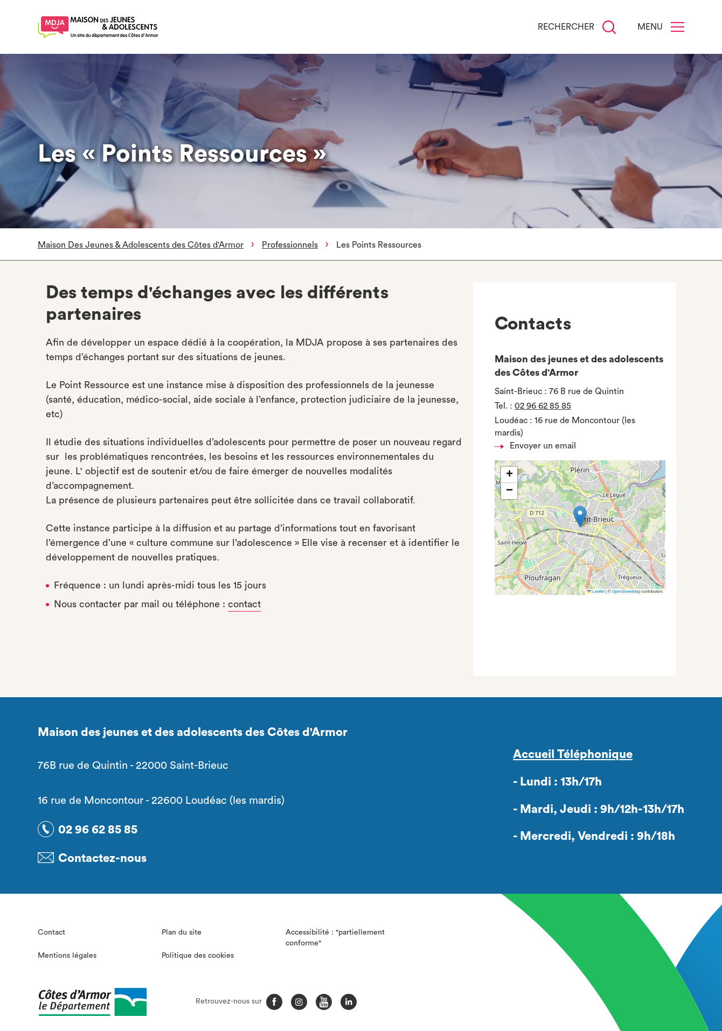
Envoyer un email (538, 445)
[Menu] (677, 27)
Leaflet (596, 591)
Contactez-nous (102, 856)
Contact (51, 931)
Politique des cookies (198, 953)
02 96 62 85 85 (543, 406)
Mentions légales (67, 953)
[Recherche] (609, 27)
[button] (580, 517)
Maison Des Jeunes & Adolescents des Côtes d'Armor (141, 245)
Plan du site (182, 931)
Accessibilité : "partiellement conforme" (335, 936)
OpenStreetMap (626, 591)
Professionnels (290, 245)
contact (244, 604)
